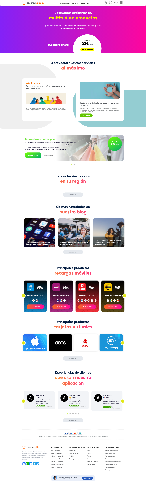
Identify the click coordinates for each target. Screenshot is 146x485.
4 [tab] (76, 414)
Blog (88, 3)
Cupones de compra (111, 450)
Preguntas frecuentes (57, 463)
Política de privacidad (57, 455)
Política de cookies (56, 461)
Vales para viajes (110, 469)
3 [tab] (73, 414)
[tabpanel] (73, 146)
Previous (23, 296)
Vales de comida (110, 458)
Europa (89, 453)
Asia (88, 450)
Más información (87, 49)
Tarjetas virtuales (78, 3)
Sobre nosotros (55, 450)
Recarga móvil (65, 3)
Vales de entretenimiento (113, 461)
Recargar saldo (73, 453)
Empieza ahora (33, 155)
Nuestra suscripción (56, 466)
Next (124, 296)
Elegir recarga (35, 307)
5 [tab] (79, 414)
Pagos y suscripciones (75, 458)
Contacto (53, 469)
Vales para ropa (110, 466)
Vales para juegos (110, 463)
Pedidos (71, 455)
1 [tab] (72, 165)
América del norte (92, 461)
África (89, 455)
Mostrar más (73, 194)
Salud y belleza (110, 453)
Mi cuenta (86, 115)
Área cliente (72, 450)
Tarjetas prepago (110, 455)
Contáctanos (87, 477)
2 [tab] (74, 165)
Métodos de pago (55, 453)
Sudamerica (90, 463)
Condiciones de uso (56, 458)
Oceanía (89, 458)
